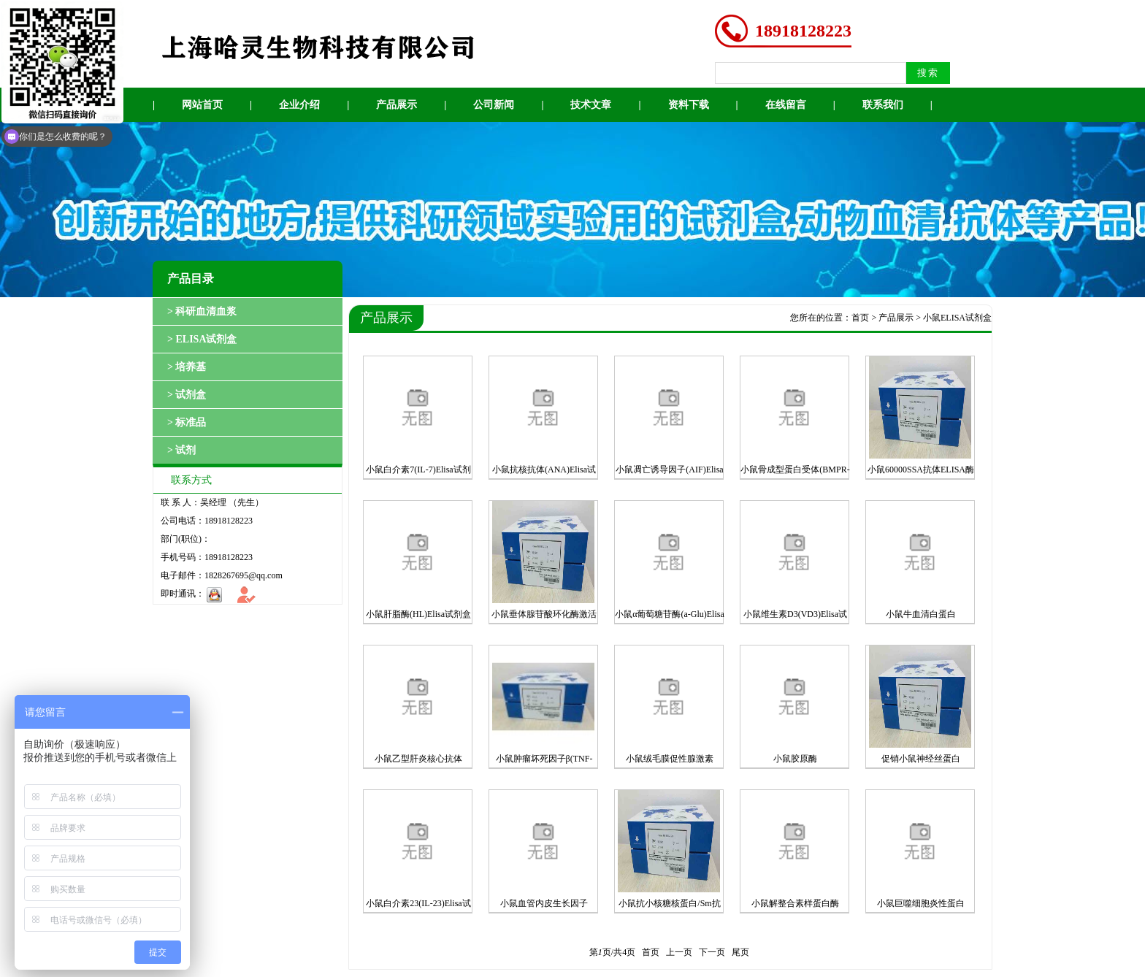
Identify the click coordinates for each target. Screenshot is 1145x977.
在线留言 (785, 104)
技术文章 (590, 104)
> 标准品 (186, 422)
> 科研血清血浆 (202, 311)
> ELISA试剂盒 (202, 339)
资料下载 (688, 104)
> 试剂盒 (186, 394)
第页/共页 (612, 952)
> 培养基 (186, 366)
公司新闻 (493, 104)
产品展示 (396, 104)
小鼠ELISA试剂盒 (957, 318)
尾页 (740, 952)
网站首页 (202, 104)
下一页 (712, 952)
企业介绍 (299, 104)
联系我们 (882, 104)
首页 (860, 318)
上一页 (679, 952)
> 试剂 (181, 450)
